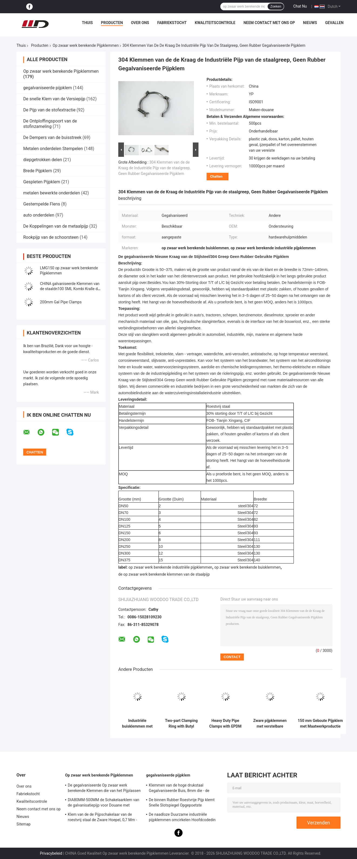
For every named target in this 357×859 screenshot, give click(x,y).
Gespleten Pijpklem (41, 181)
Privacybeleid (51, 853)
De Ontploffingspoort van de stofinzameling (50, 123)
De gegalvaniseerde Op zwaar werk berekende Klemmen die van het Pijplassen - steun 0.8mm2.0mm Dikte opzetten (104, 788)
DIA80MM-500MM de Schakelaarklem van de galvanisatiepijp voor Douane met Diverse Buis (103, 803)
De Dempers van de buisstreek (52, 137)
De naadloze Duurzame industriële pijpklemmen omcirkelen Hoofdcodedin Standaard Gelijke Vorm (182, 818)
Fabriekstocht (172, 23)
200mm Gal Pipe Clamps (61, 302)
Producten (112, 23)
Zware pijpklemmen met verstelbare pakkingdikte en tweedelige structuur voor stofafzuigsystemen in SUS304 (270, 723)
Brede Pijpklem (37, 170)
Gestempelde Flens (41, 204)
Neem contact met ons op (269, 23)
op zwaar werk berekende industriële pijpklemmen (170, 567)
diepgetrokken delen (42, 159)
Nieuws (310, 23)
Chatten (216, 176)
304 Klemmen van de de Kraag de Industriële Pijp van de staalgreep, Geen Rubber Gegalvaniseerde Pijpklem (154, 168)
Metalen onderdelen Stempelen (53, 148)
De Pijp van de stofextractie (49, 109)
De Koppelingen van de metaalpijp (55, 226)
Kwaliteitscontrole (215, 23)
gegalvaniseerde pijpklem (47, 87)
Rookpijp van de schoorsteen (51, 237)
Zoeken (275, 6)
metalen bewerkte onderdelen (51, 192)
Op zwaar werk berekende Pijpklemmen (86, 45)
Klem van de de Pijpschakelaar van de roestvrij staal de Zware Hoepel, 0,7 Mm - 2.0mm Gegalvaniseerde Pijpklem (102, 818)
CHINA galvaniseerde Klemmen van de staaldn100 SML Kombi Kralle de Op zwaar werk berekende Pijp (70, 288)
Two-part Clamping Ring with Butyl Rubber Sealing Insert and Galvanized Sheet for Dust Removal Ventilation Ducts (181, 723)
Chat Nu (300, 6)
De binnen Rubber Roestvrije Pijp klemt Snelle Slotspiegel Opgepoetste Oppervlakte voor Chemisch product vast (183, 803)
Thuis (87, 23)
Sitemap (23, 824)
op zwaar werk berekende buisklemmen (247, 567)
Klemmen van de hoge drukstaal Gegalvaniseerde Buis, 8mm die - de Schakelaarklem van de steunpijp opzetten (185, 788)
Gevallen (334, 23)
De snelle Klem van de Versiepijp (54, 98)
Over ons (140, 23)
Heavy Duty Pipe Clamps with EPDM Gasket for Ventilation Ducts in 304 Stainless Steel (225, 723)
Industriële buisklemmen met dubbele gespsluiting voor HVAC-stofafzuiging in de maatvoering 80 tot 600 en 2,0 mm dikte (137, 723)
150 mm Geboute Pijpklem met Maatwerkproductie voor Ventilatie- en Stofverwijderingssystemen (320, 723)
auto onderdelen (38, 215)
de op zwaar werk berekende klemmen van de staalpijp (164, 574)
